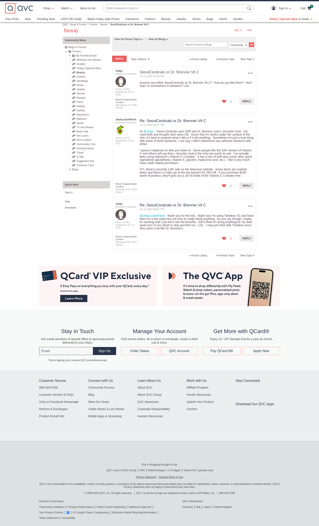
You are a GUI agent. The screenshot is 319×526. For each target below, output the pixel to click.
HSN (142, 470)
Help (249, 30)
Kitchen (80, 93)
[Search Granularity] (238, 45)
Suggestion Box (85, 161)
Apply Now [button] (261, 351)
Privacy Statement (146, 477)
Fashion (150, 19)
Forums (93, 24)
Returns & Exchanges (53, 409)
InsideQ (80, 64)
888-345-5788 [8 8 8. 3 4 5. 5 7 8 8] (227, 493)
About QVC (144, 387)
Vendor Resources (199, 394)
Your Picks (12, 19)
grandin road (206, 470)
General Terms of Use (171, 477)
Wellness (81, 118)
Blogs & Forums (78, 24)
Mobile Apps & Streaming (104, 416)
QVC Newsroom (148, 402)
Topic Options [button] (138, 59)
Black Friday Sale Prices (103, 19)
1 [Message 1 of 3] (126, 105)
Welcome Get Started (88, 59)
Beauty (166, 19)
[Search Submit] (250, 8)
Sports (80, 123)
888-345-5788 (48, 387)
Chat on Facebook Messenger (59, 402)
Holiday (80, 106)
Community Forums (101, 387)
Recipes (81, 97)
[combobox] (174, 8)
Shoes (196, 19)
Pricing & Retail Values (80, 507)
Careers (192, 409)
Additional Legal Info (140, 507)
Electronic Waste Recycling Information (134, 512)
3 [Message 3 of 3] (126, 242)
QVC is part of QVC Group (121, 470)
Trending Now (46, 19)
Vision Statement (48, 518)
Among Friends (85, 148)
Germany (188, 507)
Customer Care (85, 165)
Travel (79, 152)
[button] (274, 8)
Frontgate (175, 470)
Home (223, 19)
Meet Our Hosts (98, 402)
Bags (209, 19)
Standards (70, 207)
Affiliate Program (197, 387)
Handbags (82, 80)
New (28, 19)
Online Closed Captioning (110, 507)
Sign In (238, 30)
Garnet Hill (190, 470)
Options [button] (250, 73)
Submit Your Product (200, 402)
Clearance (132, 19)
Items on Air (88, 8)
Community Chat (85, 144)
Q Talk (80, 156)
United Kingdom (223, 507)
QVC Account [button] (179, 351)
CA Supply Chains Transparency (91, 512)
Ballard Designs (157, 470)
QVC (65, 24)
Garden (238, 19)
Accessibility (68, 518)
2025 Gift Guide (71, 19)
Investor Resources (150, 416)
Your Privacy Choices (51, 512)
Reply (247, 101)
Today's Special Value (88, 68)
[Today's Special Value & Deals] (290, 19)
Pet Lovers (82, 135)
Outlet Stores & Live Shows (106, 409)
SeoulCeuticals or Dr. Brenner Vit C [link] (129, 24)
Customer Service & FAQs (56, 394)
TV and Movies (84, 127)
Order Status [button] (139, 351)
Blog (91, 394)
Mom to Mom (83, 140)
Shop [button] (46, 8)
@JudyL (148, 131)
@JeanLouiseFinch (152, 215)
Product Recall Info (51, 416)
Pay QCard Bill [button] (222, 351)
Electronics (82, 114)
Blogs (75, 169)
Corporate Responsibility (153, 409)
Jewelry (181, 19)
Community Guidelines (52, 507)
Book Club (82, 131)
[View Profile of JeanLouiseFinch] (125, 119)
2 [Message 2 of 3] (126, 189)
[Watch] (65, 8)
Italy (198, 507)
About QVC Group (149, 394)
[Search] (205, 44)
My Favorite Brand (86, 55)
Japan (207, 507)
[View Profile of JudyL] (119, 70)
